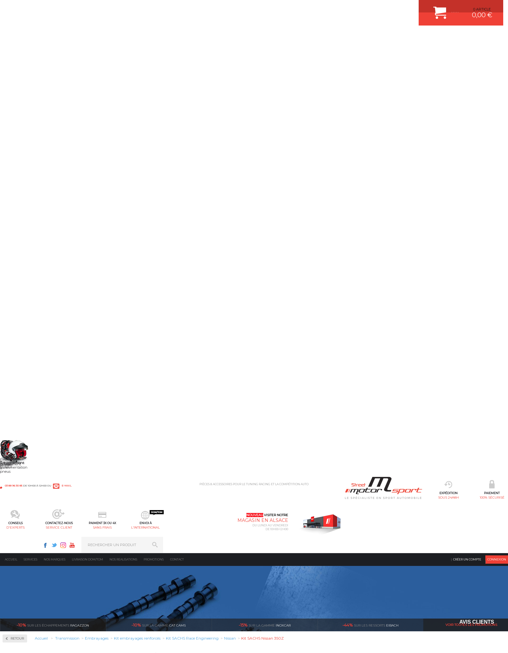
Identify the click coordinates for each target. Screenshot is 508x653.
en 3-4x (130, 465)
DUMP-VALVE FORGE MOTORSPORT (210, 580)
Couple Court (26, 209)
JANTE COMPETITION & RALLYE (206, 588)
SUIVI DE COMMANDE (277, 556)
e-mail (141, 8)
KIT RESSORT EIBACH (198, 572)
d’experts (214, 465)
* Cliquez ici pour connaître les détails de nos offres (40, 627)
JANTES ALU (190, 556)
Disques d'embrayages (30, 248)
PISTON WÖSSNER (195, 540)
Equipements (106, 596)
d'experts (189, 37)
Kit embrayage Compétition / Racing (42, 256)
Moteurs (101, 525)
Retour (120, 132)
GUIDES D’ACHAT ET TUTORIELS (287, 588)
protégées (383, 465)
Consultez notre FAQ (388, 580)
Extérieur (103, 580)
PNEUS (185, 564)
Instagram (408, 8)
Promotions (154, 52)
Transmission (106, 548)
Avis (324, 353)
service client (232, 37)
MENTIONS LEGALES (44, 647)
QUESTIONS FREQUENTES (282, 580)
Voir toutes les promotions (471, 118)
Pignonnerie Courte (33, 288)
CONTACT (18, 647)
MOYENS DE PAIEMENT (279, 548)
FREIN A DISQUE (193, 596)
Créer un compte (467, 52)
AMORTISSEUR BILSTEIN (200, 525)
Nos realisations (123, 52)
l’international (318, 37)
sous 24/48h (103, 37)
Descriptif (289, 238)
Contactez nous (374, 563)
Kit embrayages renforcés (33, 263)
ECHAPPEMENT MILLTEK (200, 548)
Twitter (399, 8)
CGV (65, 647)
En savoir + (370, 155)
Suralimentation (110, 533)
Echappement (106, 540)
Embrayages (23, 229)
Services (30, 52)
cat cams (158, 118)
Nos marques (54, 52)
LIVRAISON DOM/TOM (277, 572)
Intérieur (102, 588)
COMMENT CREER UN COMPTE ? (287, 533)
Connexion (496, 52)
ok (497, 527)
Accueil (11, 52)
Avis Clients (476, 622)
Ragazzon (53, 118)
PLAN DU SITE (82, 647)
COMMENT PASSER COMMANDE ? (288, 540)
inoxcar (265, 118)
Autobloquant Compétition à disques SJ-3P (43, 186)
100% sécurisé (146, 37)
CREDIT (101, 647)
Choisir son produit (380, 214)
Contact (177, 52)
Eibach (370, 118)
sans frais (275, 37)
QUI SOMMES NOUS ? (18, 580)
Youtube (417, 8)
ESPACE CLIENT (272, 525)
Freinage (102, 564)
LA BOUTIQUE (12, 588)
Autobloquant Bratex (35, 162)
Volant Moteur (27, 309)
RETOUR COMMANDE (277, 564)
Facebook (390, 8)
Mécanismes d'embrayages (34, 271)
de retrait (299, 465)
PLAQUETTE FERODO (197, 533)
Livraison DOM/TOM (87, 52)
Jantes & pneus (108, 572)
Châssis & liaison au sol (116, 556)
